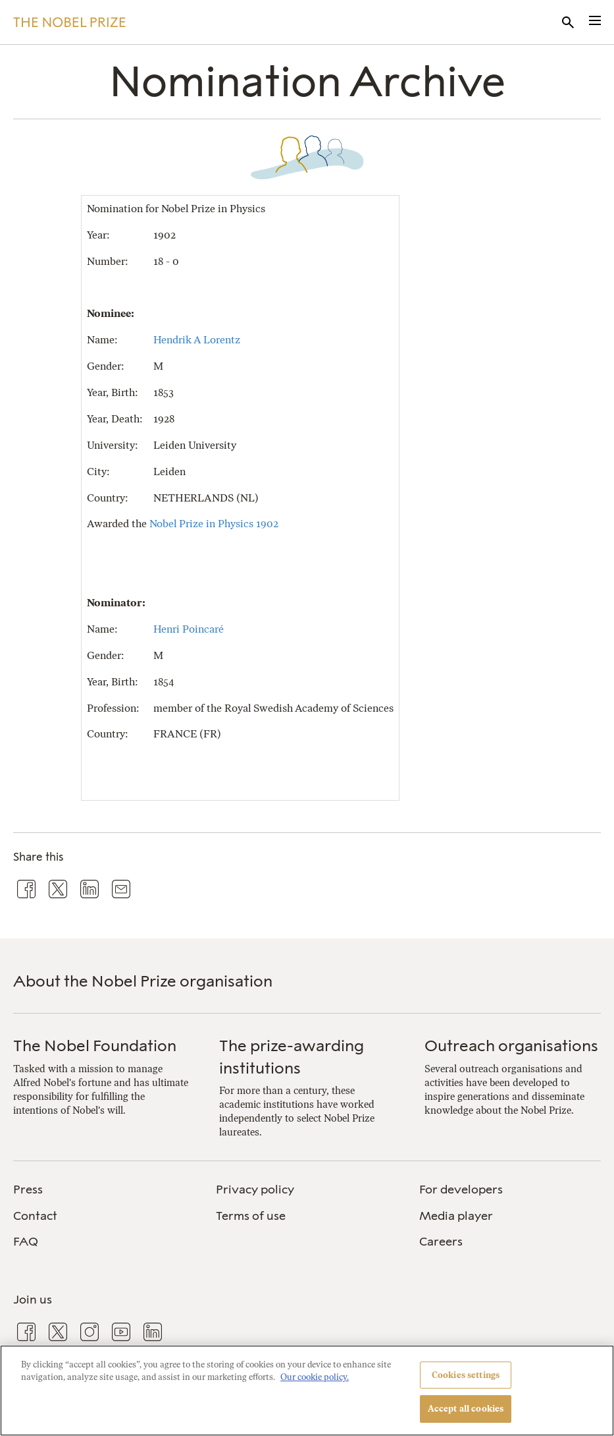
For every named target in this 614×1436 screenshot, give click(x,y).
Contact (35, 1216)
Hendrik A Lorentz (196, 339)
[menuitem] (104, 1189)
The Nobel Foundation (94, 1045)
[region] (307, 1390)
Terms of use (251, 1216)
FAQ (25, 1241)
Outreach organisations (511, 1045)
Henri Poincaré (188, 629)
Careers (441, 1241)
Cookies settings (465, 1375)
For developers (461, 1189)
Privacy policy (255, 1189)
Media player (456, 1216)
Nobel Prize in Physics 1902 (213, 523)
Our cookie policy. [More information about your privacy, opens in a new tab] (314, 1377)
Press (28, 1189)
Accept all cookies (465, 1409)
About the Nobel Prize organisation (142, 981)
